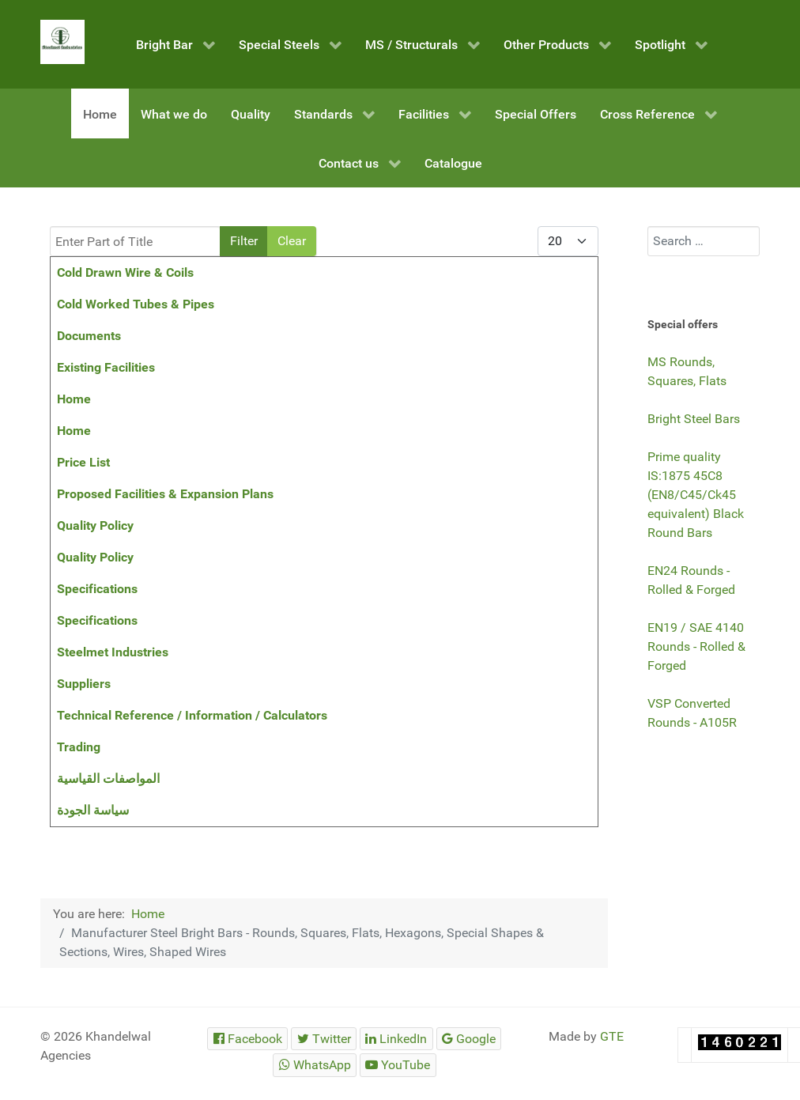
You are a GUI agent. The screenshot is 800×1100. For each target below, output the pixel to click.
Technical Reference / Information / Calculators (192, 715)
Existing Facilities (106, 367)
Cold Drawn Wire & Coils (125, 272)
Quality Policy (95, 525)
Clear (291, 240)
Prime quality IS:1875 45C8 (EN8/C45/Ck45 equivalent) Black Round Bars (695, 494)
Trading (78, 746)
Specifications (97, 588)
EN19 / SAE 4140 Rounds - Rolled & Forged (696, 646)
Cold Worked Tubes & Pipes (135, 304)
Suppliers (84, 683)
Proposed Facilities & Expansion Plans (165, 493)
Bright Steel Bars (693, 418)
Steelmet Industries (112, 652)
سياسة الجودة (93, 810)
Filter (244, 240)
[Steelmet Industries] (62, 42)
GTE (612, 1036)
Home (74, 398)
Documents (89, 335)
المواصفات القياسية (108, 778)
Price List (83, 462)
